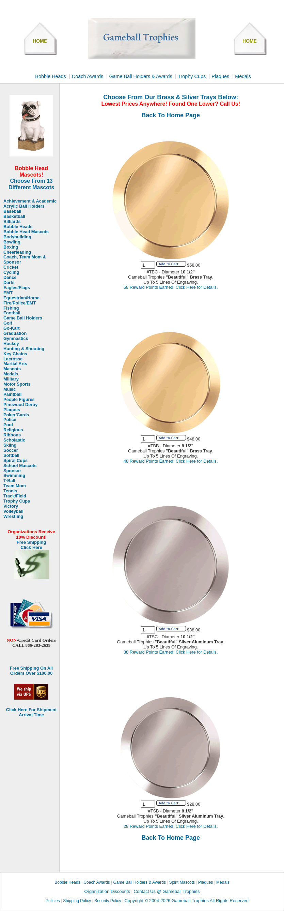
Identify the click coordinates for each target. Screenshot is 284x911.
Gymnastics (15, 338)
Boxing (10, 247)
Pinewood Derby (20, 404)
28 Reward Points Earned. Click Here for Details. (171, 826)
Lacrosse (12, 359)
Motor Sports (17, 384)
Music (9, 389)
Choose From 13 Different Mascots (31, 184)
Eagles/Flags (16, 287)
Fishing (11, 308)
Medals (243, 76)
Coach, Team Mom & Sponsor (24, 260)
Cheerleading (17, 252)
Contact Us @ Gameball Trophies (167, 891)
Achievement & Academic (30, 201)
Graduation (15, 333)
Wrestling (13, 516)
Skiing (9, 445)
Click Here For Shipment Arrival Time (31, 712)
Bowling (11, 242)
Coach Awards (88, 76)
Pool (8, 424)
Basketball (14, 216)
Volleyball (13, 511)
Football (11, 313)
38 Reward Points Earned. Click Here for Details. (171, 652)
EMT (8, 292)
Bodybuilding (17, 237)
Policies (53, 900)
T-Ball (9, 480)
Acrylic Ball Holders (24, 206)
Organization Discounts (107, 891)
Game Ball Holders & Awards (141, 76)
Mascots (12, 369)
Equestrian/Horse (21, 298)
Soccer (10, 450)
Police (9, 419)
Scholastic (14, 440)
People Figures (19, 399)
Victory (10, 506)
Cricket (10, 267)
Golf (7, 323)
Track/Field (14, 496)
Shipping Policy (77, 900)
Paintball (12, 394)
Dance (9, 277)
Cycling (11, 272)
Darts (9, 282)
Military (11, 379)
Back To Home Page (170, 115)
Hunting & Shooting (23, 348)
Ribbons (12, 435)
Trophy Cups (192, 76)
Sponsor (12, 470)
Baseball (12, 211)
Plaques (220, 76)
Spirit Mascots (182, 882)
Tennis (10, 491)
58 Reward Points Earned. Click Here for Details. (171, 287)
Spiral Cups (15, 460)
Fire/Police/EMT (19, 303)
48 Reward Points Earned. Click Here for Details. (171, 461)
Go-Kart (11, 328)
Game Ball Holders (22, 318)
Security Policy (107, 900)
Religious (13, 430)
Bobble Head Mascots (26, 231)
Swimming (14, 475)
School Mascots (19, 465)
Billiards (12, 221)
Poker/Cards (16, 415)
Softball (11, 455)
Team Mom (14, 485)
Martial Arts (15, 363)
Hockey (11, 343)
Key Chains (15, 354)
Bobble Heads (50, 76)
